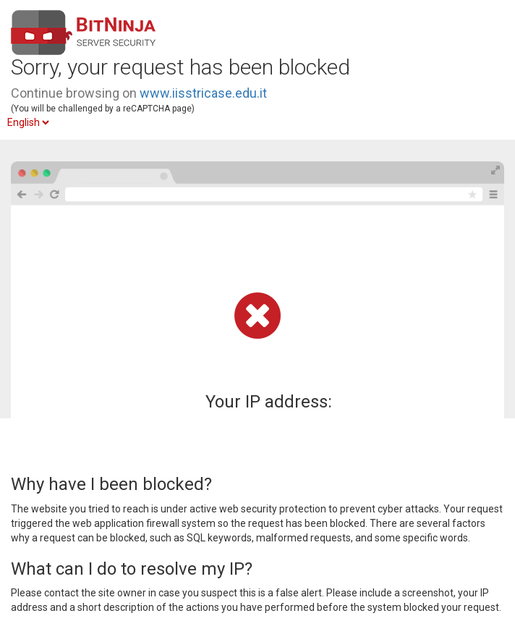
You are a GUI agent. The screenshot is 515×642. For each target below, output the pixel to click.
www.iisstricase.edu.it (203, 93)
